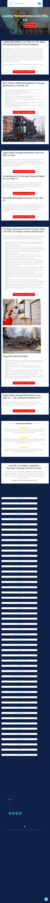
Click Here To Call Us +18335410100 (24, 71)
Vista (19, 577)
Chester (19, 749)
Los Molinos (19, 713)
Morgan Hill (19, 755)
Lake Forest (19, 613)
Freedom (19, 571)
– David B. (42, 453)
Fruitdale (19, 545)
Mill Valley (19, 645)
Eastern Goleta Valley (19, 639)
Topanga (19, 666)
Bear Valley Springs (19, 566)
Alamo (19, 503)
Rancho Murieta (19, 498)
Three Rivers (19, 509)
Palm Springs (19, 540)
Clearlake (19, 729)
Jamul (19, 561)
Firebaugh (19, 708)
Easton (19, 744)
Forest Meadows (19, 692)
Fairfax (19, 655)
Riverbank (19, 739)
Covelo (19, 535)
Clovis (19, 619)
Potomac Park (19, 624)
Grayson (19, 608)
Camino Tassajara (19, 519)
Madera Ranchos (19, 634)
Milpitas (19, 529)
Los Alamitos (19, 697)
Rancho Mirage (19, 671)
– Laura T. (42, 444)
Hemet (19, 702)
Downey (19, 603)
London (19, 650)
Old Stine (19, 514)
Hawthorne (19, 582)
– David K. (42, 434)
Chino (19, 629)
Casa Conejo (19, 550)
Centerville (19, 734)
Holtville (19, 587)
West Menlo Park (19, 718)
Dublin (19, 598)
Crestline (19, 524)
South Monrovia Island (19, 660)
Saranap (19, 687)
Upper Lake (19, 723)
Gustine (19, 592)
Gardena (19, 556)
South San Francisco (19, 676)
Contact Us (30, 25)
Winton (19, 681)
